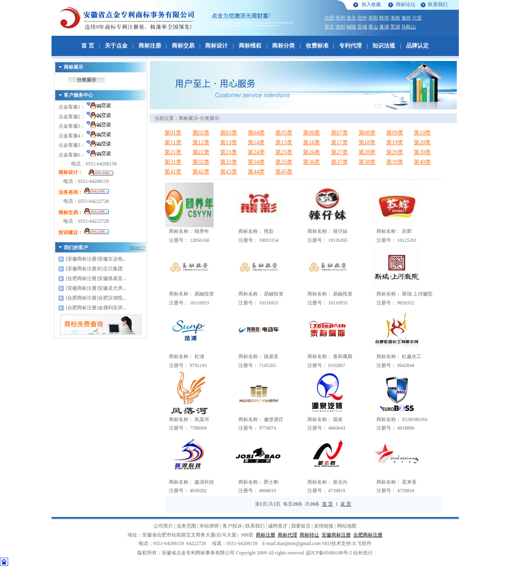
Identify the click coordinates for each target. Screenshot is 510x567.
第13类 (228, 142)
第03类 (228, 133)
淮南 (395, 18)
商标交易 (183, 46)
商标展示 (188, 118)
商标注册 (149, 46)
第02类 (201, 133)
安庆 (329, 27)
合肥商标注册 (367, 535)
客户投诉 (232, 526)
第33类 (228, 162)
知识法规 (383, 46)
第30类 (422, 152)
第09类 (394, 133)
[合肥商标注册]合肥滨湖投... (96, 298)
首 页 (87, 46)
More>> (138, 247)
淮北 (351, 18)
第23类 (228, 152)
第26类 (311, 152)
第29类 (394, 152)
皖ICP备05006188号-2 (329, 553)
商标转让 (309, 535)
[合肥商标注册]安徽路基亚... (96, 278)
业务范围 (186, 526)
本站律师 (209, 526)
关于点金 (116, 46)
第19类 (394, 142)
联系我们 (437, 4)
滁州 (406, 18)
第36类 (311, 162)
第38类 (367, 162)
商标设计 (216, 46)
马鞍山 (408, 27)
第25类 (283, 152)
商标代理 (287, 535)
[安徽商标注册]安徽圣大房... (96, 288)
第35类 (283, 162)
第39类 (394, 162)
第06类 (311, 133)
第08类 (367, 133)
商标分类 (283, 46)
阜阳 (373, 18)
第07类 (339, 133)
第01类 (173, 133)
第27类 (339, 152)
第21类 (173, 152)
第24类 (256, 152)
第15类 (283, 142)
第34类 (256, 162)
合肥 (329, 18)
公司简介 (163, 526)
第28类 (367, 152)
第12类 (201, 142)
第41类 (173, 172)
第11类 (172, 142)
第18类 (367, 142)
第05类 (283, 133)
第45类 (283, 172)
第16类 (311, 142)
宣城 (362, 27)
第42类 (201, 172)
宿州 (362, 18)
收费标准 (317, 46)
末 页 (345, 504)
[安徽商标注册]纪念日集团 (94, 269)
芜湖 (395, 27)
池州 (340, 27)
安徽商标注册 (336, 535)
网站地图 (347, 526)
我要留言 (301, 526)
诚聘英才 (277, 526)
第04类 (256, 133)
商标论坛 (405, 4)
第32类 (201, 162)
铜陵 (351, 27)
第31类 (173, 162)
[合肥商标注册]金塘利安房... (96, 308)
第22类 (201, 152)
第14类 (256, 142)
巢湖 (384, 27)
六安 (417, 18)
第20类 (422, 142)
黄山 (373, 27)
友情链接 (323, 526)
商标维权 (250, 46)
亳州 (340, 18)
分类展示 (86, 80)
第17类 (339, 142)
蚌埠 (384, 18)
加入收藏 (371, 4)
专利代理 (350, 46)
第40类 (422, 162)
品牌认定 (417, 46)
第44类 (256, 172)
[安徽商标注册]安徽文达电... (96, 259)
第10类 (422, 133)
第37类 (339, 162)
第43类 (228, 172)
